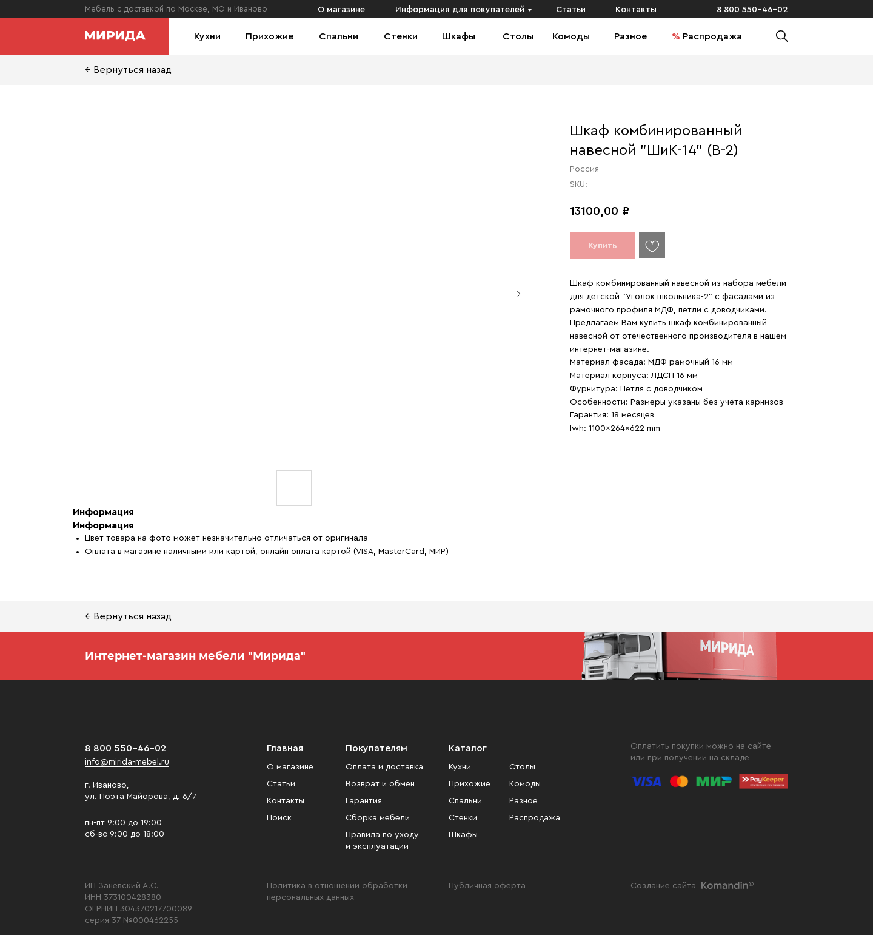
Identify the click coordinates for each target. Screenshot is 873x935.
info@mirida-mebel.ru (127, 762)
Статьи (571, 9)
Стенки (401, 36)
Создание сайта (663, 886)
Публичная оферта (487, 886)
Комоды (571, 36)
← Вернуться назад (128, 70)
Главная (285, 748)
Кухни (207, 36)
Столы (518, 36)
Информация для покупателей (459, 9)
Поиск (279, 818)
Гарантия (364, 801)
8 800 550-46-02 (752, 9)
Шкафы (458, 36)
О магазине (341, 9)
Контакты (636, 9)
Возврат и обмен (380, 784)
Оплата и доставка (384, 767)
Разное (630, 36)
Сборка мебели (378, 818)
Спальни (338, 36)
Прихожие (269, 36)
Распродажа (712, 36)
